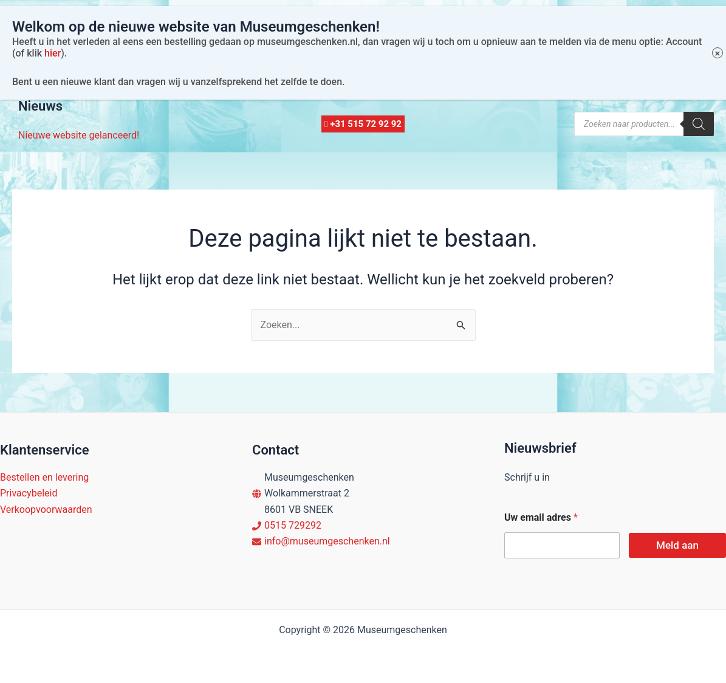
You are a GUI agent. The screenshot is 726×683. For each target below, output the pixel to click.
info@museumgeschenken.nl (327, 541)
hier (52, 20)
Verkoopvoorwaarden (46, 509)
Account (192, 72)
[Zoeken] (698, 124)
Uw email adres (541, 517)
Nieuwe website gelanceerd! (78, 135)
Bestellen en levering (44, 477)
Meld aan (677, 545)
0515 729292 (292, 525)
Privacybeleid (28, 493)
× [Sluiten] (718, 20)
